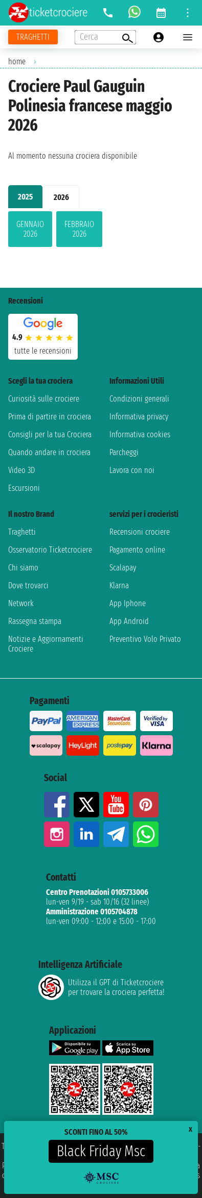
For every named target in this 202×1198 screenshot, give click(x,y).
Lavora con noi (131, 470)
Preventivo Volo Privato (145, 639)
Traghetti (22, 532)
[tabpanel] (101, 231)
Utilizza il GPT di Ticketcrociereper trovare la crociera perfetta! (101, 987)
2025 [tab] (25, 197)
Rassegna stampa (34, 621)
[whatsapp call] (134, 13)
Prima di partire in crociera (49, 416)
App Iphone (127, 603)
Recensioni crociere (139, 532)
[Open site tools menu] (188, 13)
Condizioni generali (139, 399)
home (17, 61)
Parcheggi (124, 452)
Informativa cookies (139, 434)
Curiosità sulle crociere (43, 399)
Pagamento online (137, 550)
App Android (129, 621)
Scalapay (122, 567)
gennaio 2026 (30, 229)
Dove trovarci (28, 585)
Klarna (119, 585)
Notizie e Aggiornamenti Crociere (45, 644)
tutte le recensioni (43, 351)
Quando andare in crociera (49, 452)
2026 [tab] (61, 197)
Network (21, 603)
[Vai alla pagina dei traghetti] (33, 37)
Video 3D (21, 470)
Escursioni (24, 488)
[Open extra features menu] (105, 37)
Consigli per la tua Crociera (50, 434)
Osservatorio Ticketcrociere (50, 550)
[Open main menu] (188, 37)
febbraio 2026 (79, 229)
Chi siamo (23, 567)
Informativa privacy (138, 416)
